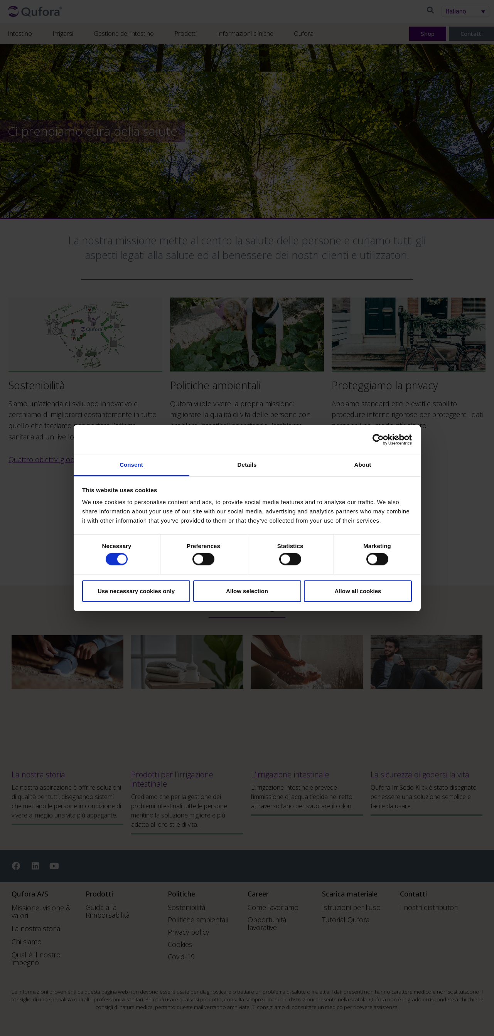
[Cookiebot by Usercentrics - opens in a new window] (378, 439)
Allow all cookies (358, 590)
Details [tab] (247, 464)
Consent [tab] (131, 464)
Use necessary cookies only (136, 590)
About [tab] (362, 464)
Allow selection (247, 590)
